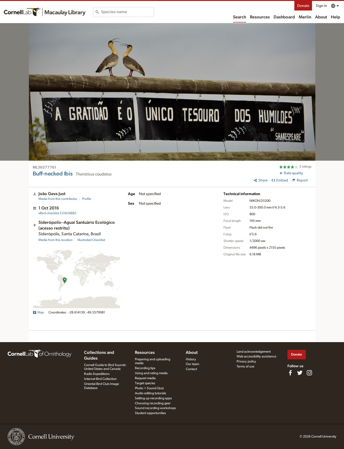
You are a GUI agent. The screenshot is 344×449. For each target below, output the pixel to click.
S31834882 (57, 213)
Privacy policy (246, 361)
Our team (192, 364)
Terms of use (245, 366)
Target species (145, 383)
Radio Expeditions (97, 374)
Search (239, 17)
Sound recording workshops (155, 408)
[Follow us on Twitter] (300, 373)
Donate (303, 6)
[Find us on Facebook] (290, 373)
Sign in (321, 6)
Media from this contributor (57, 199)
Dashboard (284, 17)
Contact (191, 369)
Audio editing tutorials (150, 393)
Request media (145, 378)
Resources (260, 17)
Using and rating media (151, 373)
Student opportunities (150, 413)
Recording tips (145, 368)
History (191, 359)
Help (335, 17)
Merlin (305, 17)
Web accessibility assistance (256, 356)
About (321, 17)
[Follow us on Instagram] (309, 373)
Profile (86, 199)
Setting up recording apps (153, 398)
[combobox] (127, 12)
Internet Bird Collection (100, 379)
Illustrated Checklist (91, 240)
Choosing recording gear (153, 403)
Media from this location (55, 240)
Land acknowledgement (254, 351)
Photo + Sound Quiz (149, 388)
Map (38, 312)
